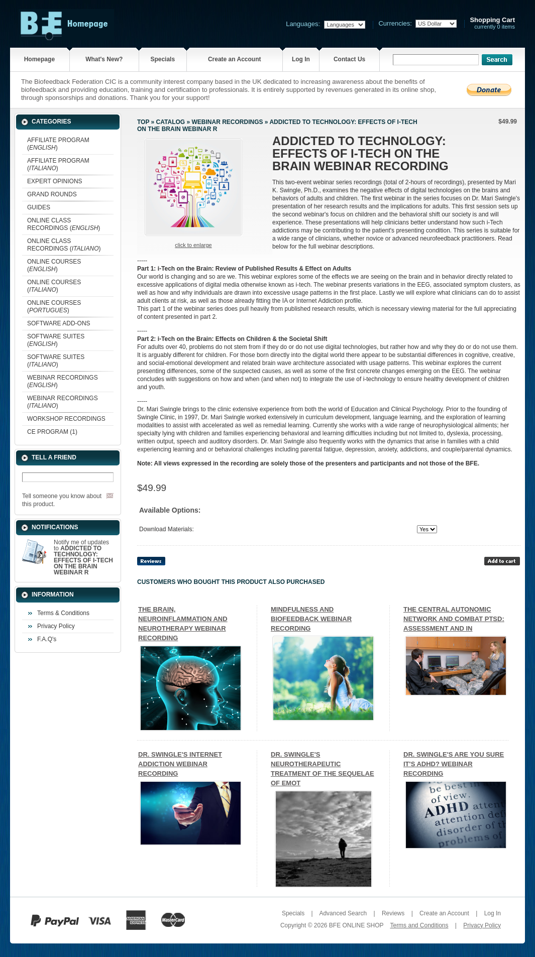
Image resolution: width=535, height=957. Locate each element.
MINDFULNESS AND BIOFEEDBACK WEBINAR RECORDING (311, 619)
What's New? (104, 59)
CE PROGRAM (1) (52, 431)
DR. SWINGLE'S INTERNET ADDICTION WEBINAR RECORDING (180, 764)
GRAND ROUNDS (52, 194)
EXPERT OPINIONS (54, 181)
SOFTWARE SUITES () (55, 340)
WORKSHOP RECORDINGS (66, 418)
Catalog (170, 122)
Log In (301, 59)
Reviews (393, 913)
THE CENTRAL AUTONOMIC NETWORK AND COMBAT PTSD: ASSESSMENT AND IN (453, 619)
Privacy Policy (56, 626)
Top (143, 122)
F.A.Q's (46, 639)
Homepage (39, 59)
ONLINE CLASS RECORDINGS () (63, 224)
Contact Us (349, 59)
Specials (162, 59)
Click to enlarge (193, 245)
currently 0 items (492, 23)
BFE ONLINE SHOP (356, 925)
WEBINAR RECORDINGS (227, 122)
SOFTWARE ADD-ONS (58, 323)
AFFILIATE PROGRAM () (58, 144)
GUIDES (38, 207)
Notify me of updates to (83, 557)
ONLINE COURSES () (54, 265)
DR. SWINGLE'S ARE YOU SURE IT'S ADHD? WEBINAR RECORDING (453, 764)
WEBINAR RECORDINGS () (62, 381)
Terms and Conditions (419, 925)
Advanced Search (343, 913)
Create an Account (234, 59)
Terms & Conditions (63, 613)
